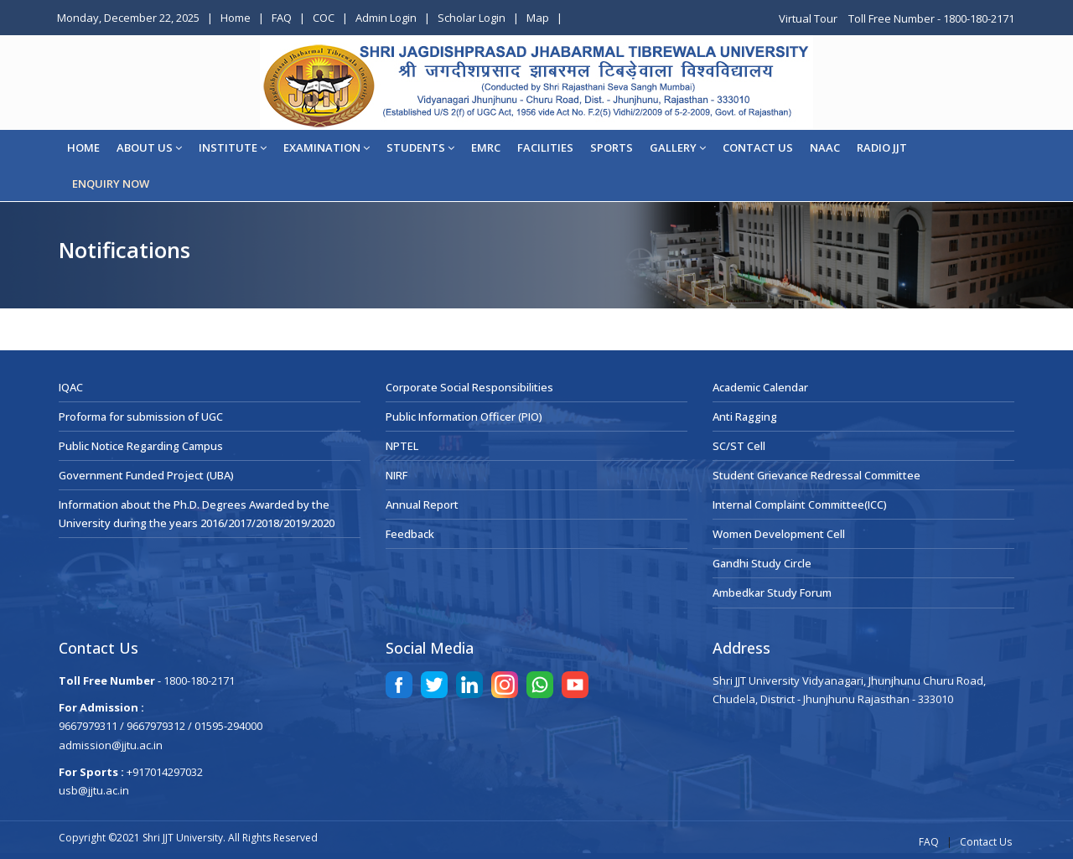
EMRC (485, 147)
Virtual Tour (809, 18)
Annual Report (422, 504)
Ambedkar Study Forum (772, 592)
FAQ (282, 17)
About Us (149, 147)
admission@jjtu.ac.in (111, 745)
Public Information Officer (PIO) (464, 416)
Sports (611, 147)
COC (323, 17)
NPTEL (402, 445)
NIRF (396, 475)
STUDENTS (420, 147)
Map (537, 17)
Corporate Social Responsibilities (469, 387)
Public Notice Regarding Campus (141, 445)
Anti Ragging (745, 416)
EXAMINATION (326, 147)
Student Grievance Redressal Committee (816, 475)
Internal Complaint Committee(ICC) (800, 504)
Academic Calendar (760, 387)
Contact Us (986, 842)
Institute (233, 147)
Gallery (678, 147)
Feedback (410, 533)
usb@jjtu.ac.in (94, 790)
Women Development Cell (779, 533)
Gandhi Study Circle (762, 563)
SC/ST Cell (739, 445)
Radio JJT (882, 147)
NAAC (825, 147)
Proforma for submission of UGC (141, 416)
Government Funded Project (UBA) (146, 475)
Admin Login (386, 17)
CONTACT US (758, 147)
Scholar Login (471, 17)
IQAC (71, 387)
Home (235, 17)
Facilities (545, 147)
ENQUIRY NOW (110, 183)
